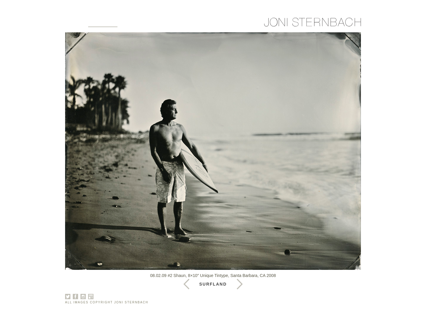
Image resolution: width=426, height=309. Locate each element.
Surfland (213, 284)
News (185, 24)
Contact (213, 24)
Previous (240, 284)
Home (72, 24)
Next (186, 284)
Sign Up (243, 24)
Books (160, 24)
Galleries (102, 24)
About (134, 24)
